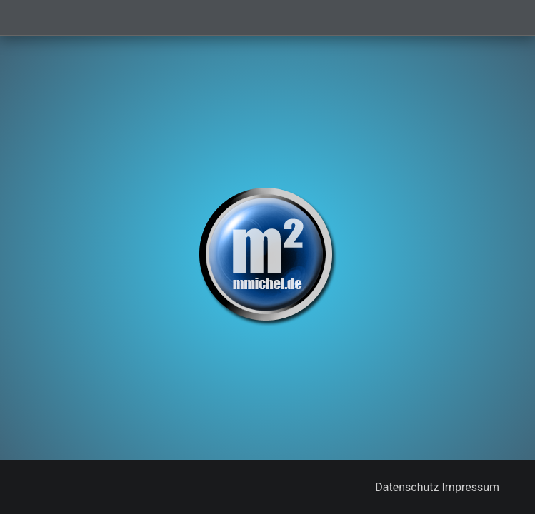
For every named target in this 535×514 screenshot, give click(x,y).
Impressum (471, 487)
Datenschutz (407, 487)
